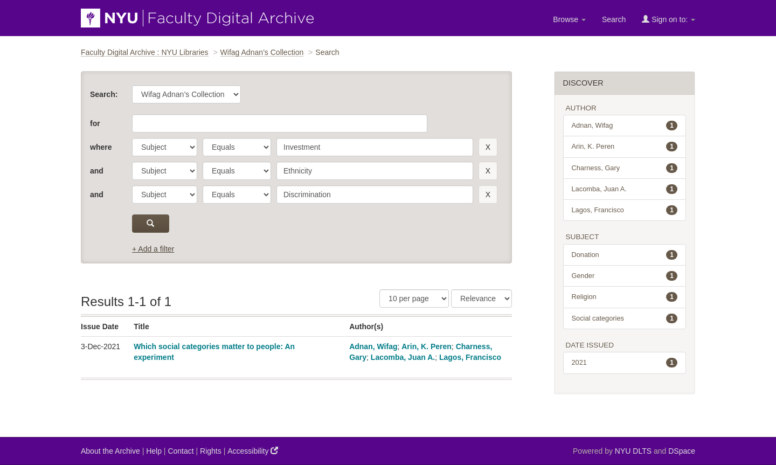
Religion (625, 297)
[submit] (150, 223)
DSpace (681, 451)
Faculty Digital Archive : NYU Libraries (145, 52)
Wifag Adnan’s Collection (262, 52)
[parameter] (164, 147)
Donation (625, 255)
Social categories (625, 318)
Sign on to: (668, 19)
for (95, 123)
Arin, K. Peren (426, 346)
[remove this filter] (488, 147)
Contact (180, 451)
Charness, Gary (625, 168)
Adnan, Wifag (373, 346)
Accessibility (252, 450)
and (96, 170)
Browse (569, 19)
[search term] (374, 147)
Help (154, 451)
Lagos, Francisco (470, 357)
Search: (103, 94)
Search (614, 19)
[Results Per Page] (414, 298)
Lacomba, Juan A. (403, 357)
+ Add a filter (153, 249)
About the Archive (110, 451)
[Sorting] (481, 298)
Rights (210, 451)
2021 (625, 362)
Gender (625, 276)
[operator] (237, 147)
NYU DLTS (633, 451)
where (101, 147)
